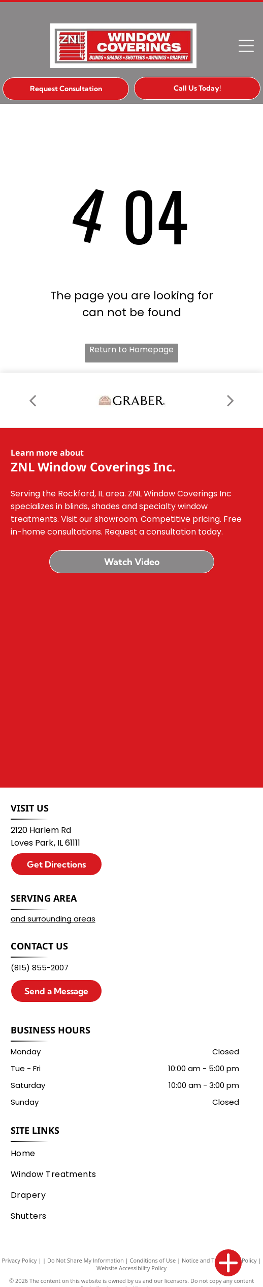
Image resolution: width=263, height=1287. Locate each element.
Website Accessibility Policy (131, 1268)
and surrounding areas (53, 918)
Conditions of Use (153, 1260)
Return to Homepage (131, 349)
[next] (230, 400)
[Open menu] (246, 45)
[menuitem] (129, 1153)
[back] (32, 400)
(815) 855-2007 (40, 967)
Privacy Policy (19, 1260)
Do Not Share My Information (85, 1260)
